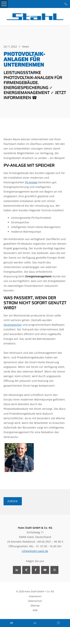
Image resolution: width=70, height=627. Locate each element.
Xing (26, 570)
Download (35, 623)
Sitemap (35, 605)
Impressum (35, 596)
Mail (11, 623)
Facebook (36, 570)
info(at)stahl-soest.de (35, 551)
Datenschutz (35, 601)
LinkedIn (17, 570)
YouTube (45, 570)
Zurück (12, 501)
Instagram (54, 570)
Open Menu (4, 4)
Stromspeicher (13, 324)
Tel (66, 4)
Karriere (58, 623)
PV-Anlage (31, 182)
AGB (35, 610)
